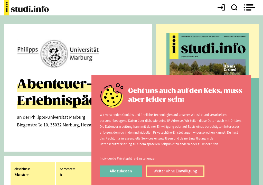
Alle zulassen (121, 170)
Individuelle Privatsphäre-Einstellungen (128, 158)
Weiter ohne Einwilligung (175, 170)
